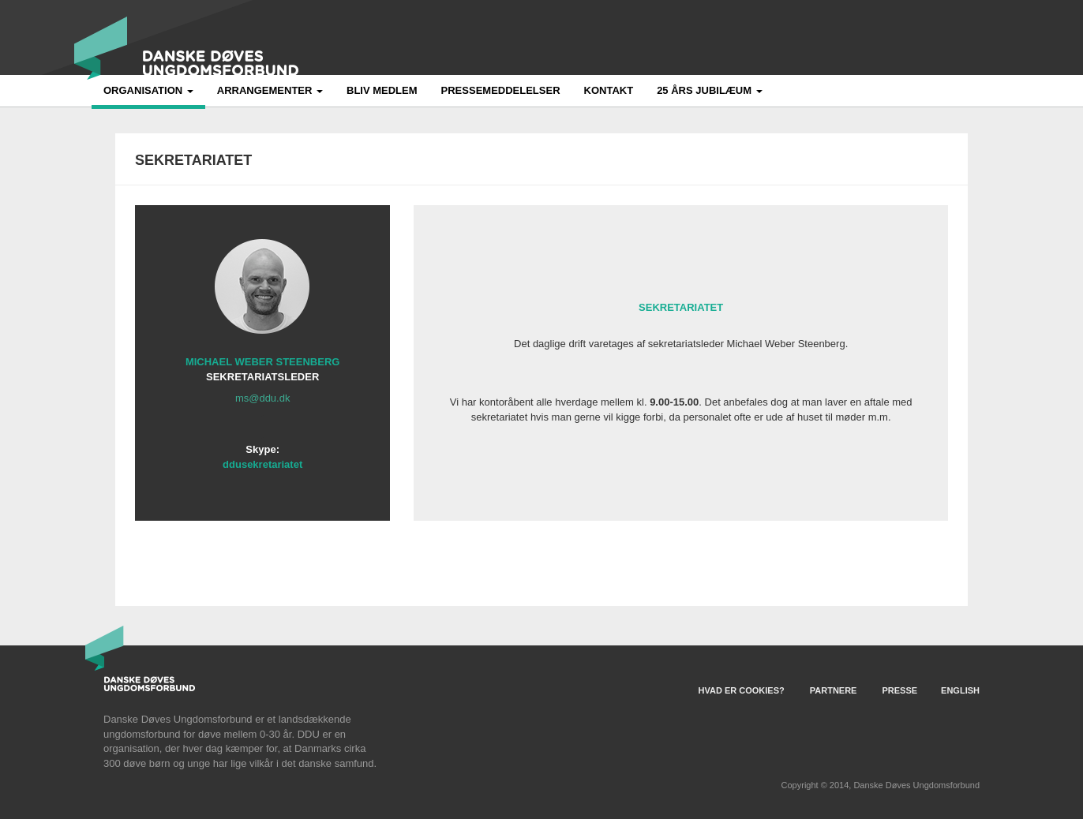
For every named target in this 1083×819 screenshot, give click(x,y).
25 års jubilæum (710, 90)
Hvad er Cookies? (742, 690)
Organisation (148, 90)
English (960, 690)
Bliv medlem (382, 90)
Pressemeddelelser (500, 90)
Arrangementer (270, 90)
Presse (899, 690)
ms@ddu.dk (262, 398)
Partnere (833, 690)
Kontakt (609, 90)
